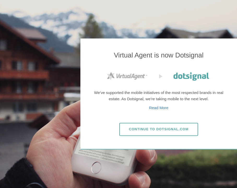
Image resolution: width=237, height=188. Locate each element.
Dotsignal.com (158, 129)
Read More (158, 107)
